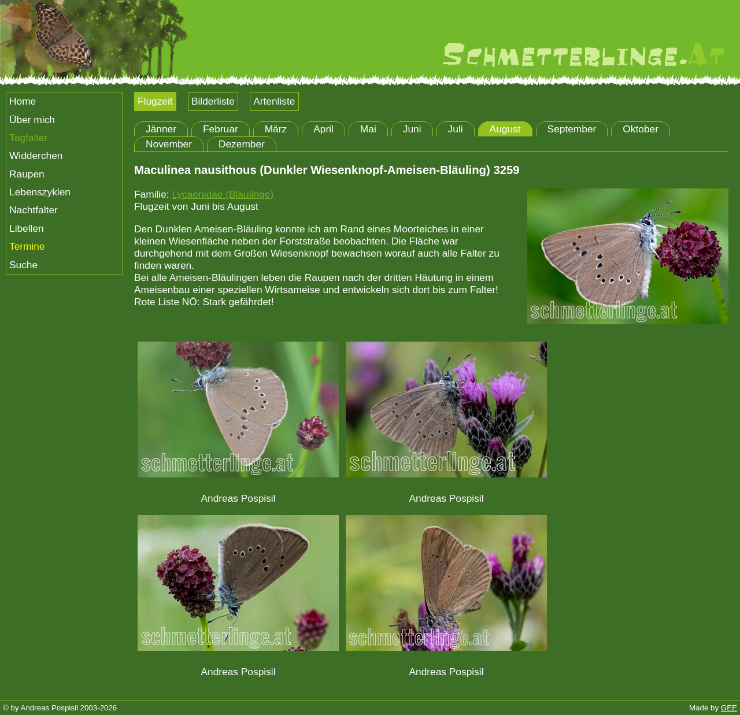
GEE (729, 707)
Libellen (26, 228)
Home (22, 101)
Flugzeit (155, 101)
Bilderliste (213, 101)
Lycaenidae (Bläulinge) (222, 194)
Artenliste (274, 101)
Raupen (27, 174)
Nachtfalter (33, 210)
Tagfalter (28, 137)
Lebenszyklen (40, 192)
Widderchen (35, 155)
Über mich (32, 119)
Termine (27, 246)
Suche (23, 265)
